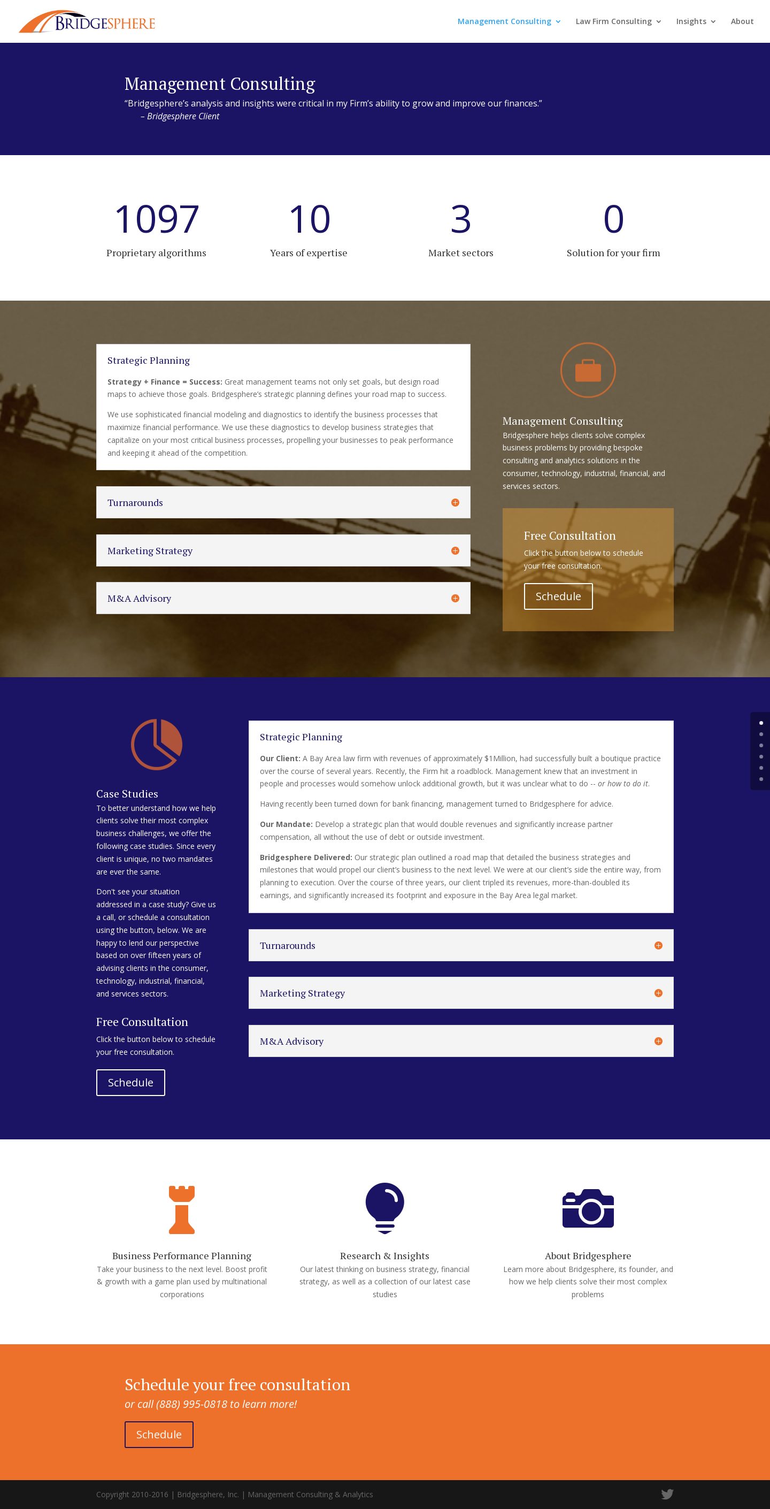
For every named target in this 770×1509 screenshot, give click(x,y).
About (742, 22)
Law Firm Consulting (614, 22)
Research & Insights (384, 1255)
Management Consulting (504, 22)
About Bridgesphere (588, 1255)
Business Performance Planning (181, 1255)
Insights (691, 22)
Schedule (558, 596)
